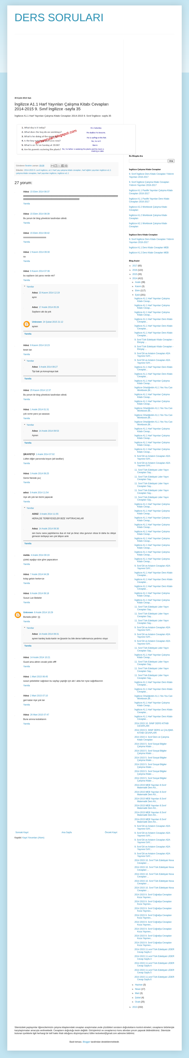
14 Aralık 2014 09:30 (49, 528)
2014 (135, 278)
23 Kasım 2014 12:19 (49, 292)
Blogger (86, 1042)
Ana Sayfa (67, 832)
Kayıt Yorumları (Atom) (33, 837)
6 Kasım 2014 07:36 (40, 271)
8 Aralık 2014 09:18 (39, 593)
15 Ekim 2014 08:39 (40, 214)
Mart (137, 993)
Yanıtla (26, 203)
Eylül (137, 295)
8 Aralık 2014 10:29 (43, 612)
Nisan (138, 989)
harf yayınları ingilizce (47, 173)
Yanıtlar (30, 286)
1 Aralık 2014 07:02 (45, 454)
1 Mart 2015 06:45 (39, 676)
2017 (135, 265)
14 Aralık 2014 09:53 (49, 431)
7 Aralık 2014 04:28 (39, 574)
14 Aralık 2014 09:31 (49, 634)
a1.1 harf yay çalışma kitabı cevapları (65, 170)
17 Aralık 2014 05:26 (49, 307)
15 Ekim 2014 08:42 (40, 233)
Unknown (37, 322)
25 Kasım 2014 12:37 (40, 390)
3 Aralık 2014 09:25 (39, 473)
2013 (135, 1007)
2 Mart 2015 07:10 (39, 695)
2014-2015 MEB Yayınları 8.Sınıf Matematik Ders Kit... (150, 786)
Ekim (137, 290)
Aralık (138, 282)
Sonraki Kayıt (21, 832)
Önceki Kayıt (111, 832)
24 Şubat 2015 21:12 (53, 322)
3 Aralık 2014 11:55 (49, 514)
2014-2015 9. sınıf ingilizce (35, 170)
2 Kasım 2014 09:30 (40, 252)
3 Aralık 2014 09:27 (48, 367)
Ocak (138, 1002)
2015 (135, 274)
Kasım (138, 286)
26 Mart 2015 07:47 (39, 714)
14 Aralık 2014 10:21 (40, 657)
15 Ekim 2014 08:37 (40, 191)
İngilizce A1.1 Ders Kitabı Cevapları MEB (148, 247)
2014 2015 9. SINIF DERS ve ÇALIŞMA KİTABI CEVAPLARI (153, 731)
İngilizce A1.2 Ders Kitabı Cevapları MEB (148, 252)
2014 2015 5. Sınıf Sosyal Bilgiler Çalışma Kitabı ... (150, 745)
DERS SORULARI (59, 17)
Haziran (139, 984)
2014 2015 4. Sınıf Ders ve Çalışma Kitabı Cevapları (151, 738)
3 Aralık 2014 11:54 (39, 492)
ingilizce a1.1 (63, 173)
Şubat (138, 997)
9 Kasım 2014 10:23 (40, 345)
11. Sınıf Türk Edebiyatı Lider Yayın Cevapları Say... (151, 471)
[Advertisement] (45, 65)
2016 (135, 270)
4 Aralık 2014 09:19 (40, 555)
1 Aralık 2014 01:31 (39, 409)
